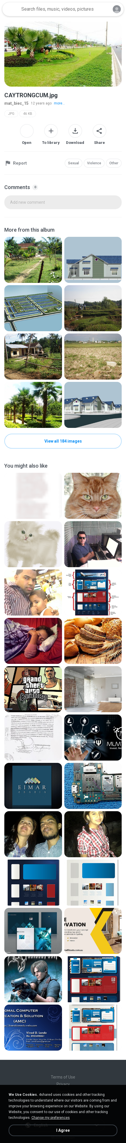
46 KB (27, 114)
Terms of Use (63, 1077)
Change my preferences (50, 1118)
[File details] (33, 260)
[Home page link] (11, 9)
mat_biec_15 (16, 103)
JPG (11, 114)
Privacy (63, 1084)
